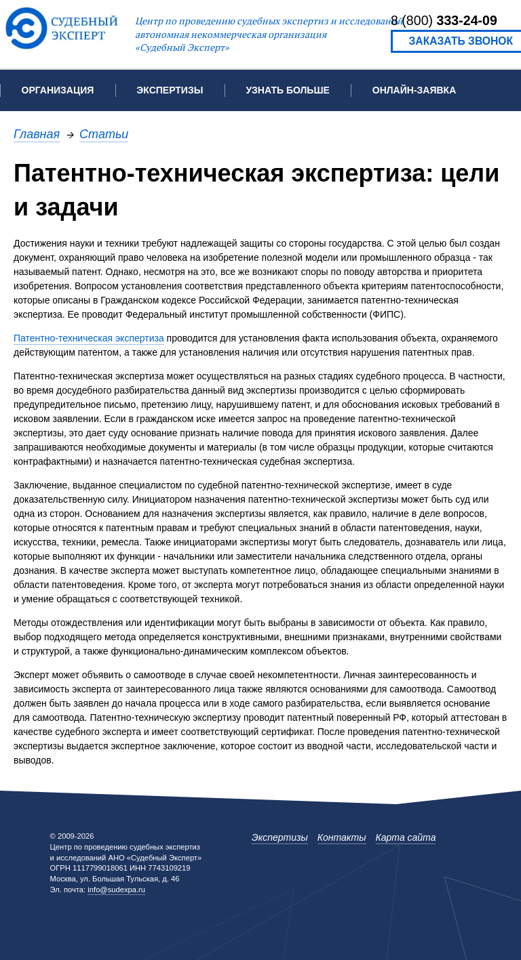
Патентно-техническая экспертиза (89, 338)
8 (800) (444, 20)
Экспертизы (280, 837)
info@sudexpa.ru (116, 889)
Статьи (103, 134)
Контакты (341, 837)
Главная (37, 134)
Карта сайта (406, 837)
